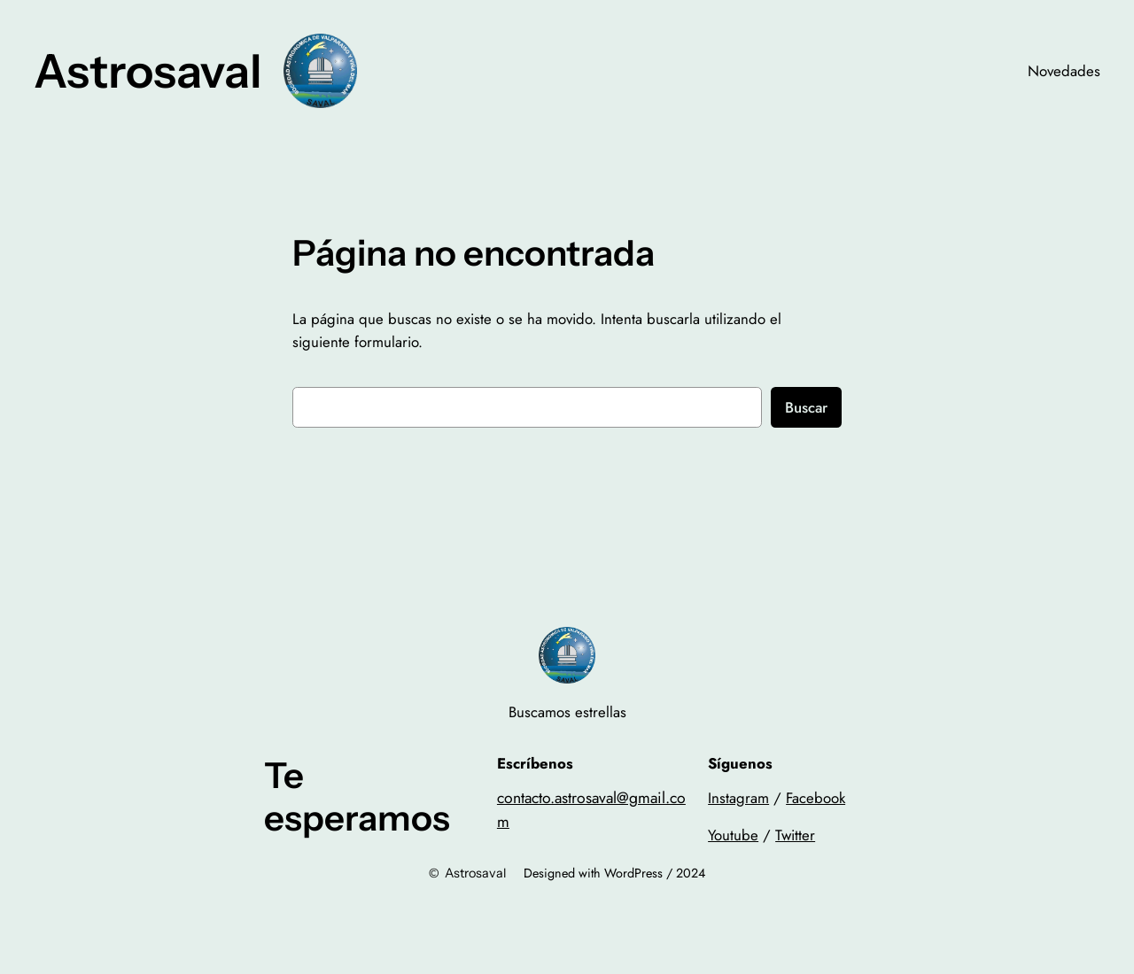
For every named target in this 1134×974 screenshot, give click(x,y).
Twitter (795, 835)
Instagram (738, 797)
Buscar (806, 407)
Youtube (733, 835)
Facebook (815, 797)
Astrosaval (148, 71)
